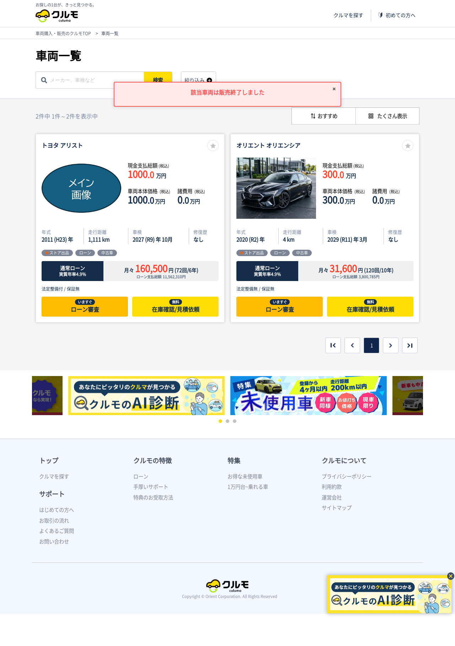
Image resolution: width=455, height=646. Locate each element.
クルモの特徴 (152, 460)
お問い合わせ (54, 541)
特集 (234, 460)
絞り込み (194, 80)
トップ (48, 460)
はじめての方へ (56, 510)
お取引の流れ (54, 520)
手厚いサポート (150, 487)
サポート (52, 494)
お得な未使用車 (245, 476)
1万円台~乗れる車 (248, 487)
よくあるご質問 (56, 531)
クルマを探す (348, 15)
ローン (140, 476)
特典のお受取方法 (153, 497)
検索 (159, 80)
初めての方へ (401, 15)
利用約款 (332, 487)
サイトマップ (337, 508)
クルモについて (344, 460)
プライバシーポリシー (346, 476)
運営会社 (332, 497)
